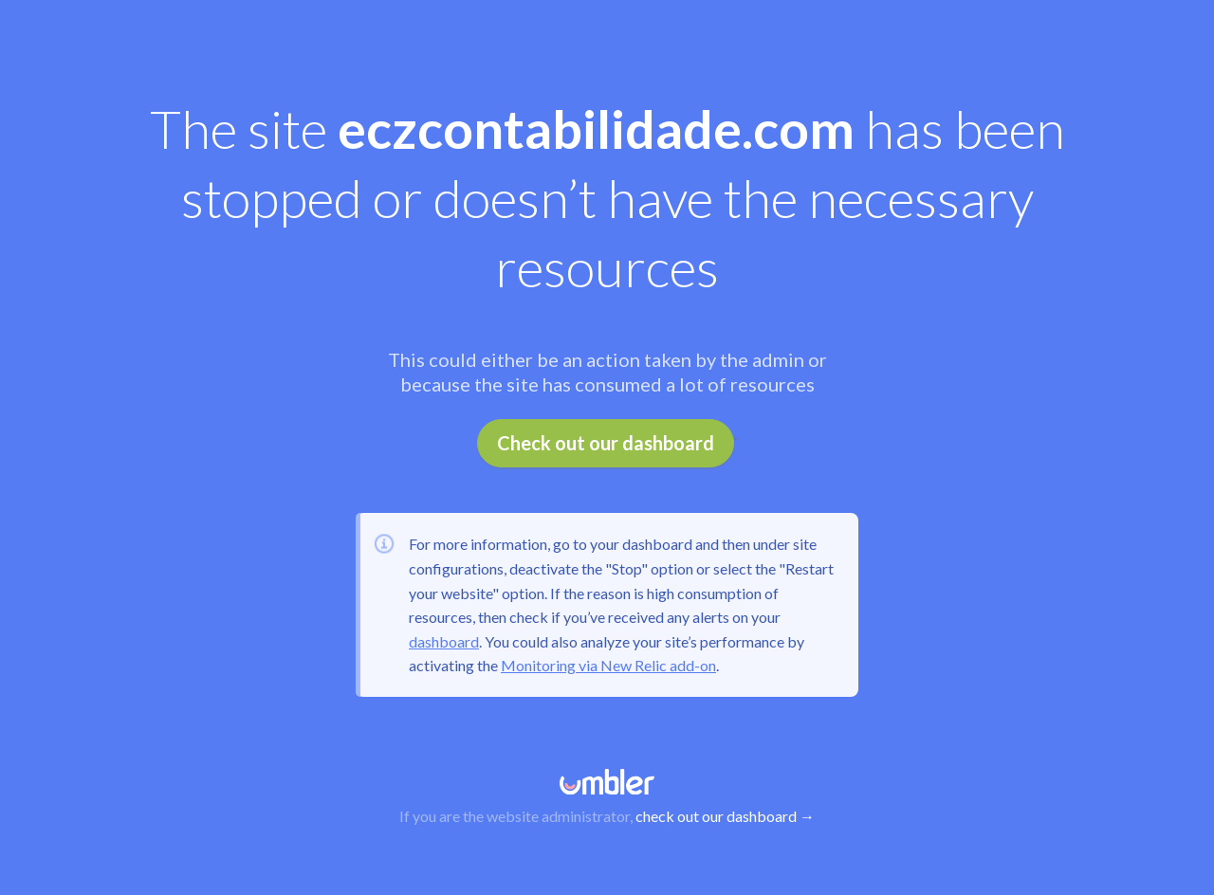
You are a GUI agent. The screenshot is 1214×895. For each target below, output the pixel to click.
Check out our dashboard (605, 442)
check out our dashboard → (725, 816)
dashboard (444, 641)
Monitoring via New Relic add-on (608, 665)
